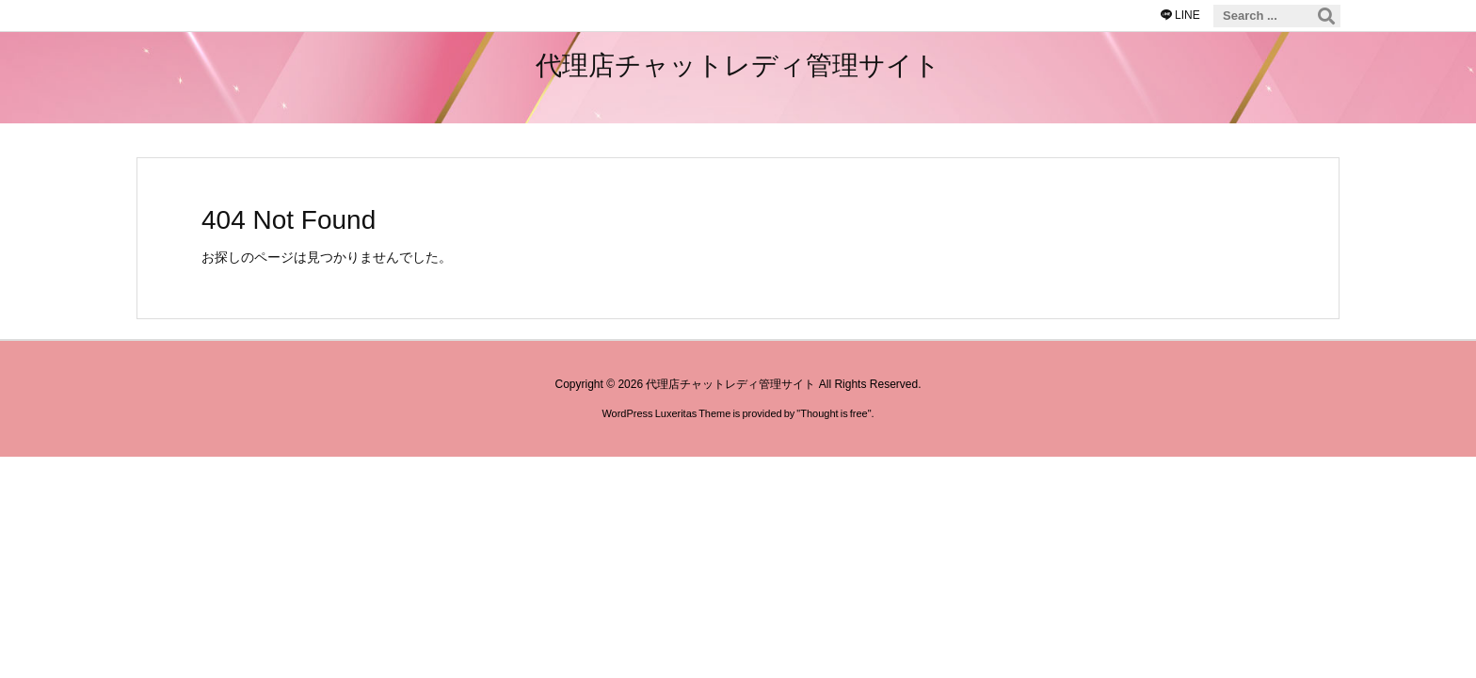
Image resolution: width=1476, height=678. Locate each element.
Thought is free (833, 413)
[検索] (1326, 16)
